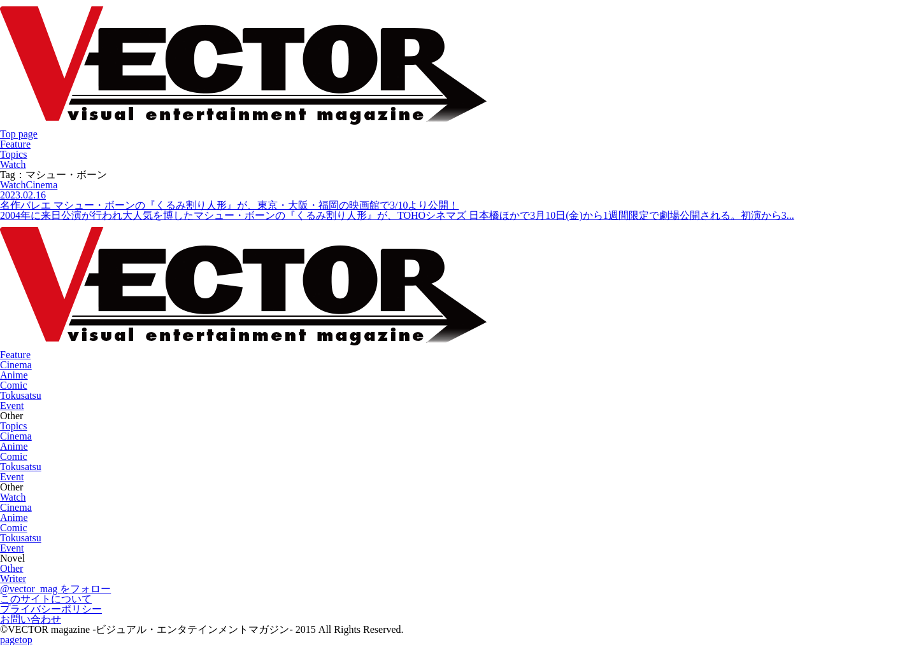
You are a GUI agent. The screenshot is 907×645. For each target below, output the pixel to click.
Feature (15, 144)
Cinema (16, 364)
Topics (13, 154)
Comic (13, 385)
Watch (12, 164)
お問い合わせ (30, 619)
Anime (14, 375)
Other (11, 568)
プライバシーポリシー (51, 609)
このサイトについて (46, 598)
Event (12, 405)
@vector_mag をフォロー (55, 588)
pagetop (16, 639)
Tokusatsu (20, 395)
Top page (19, 133)
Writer (13, 578)
